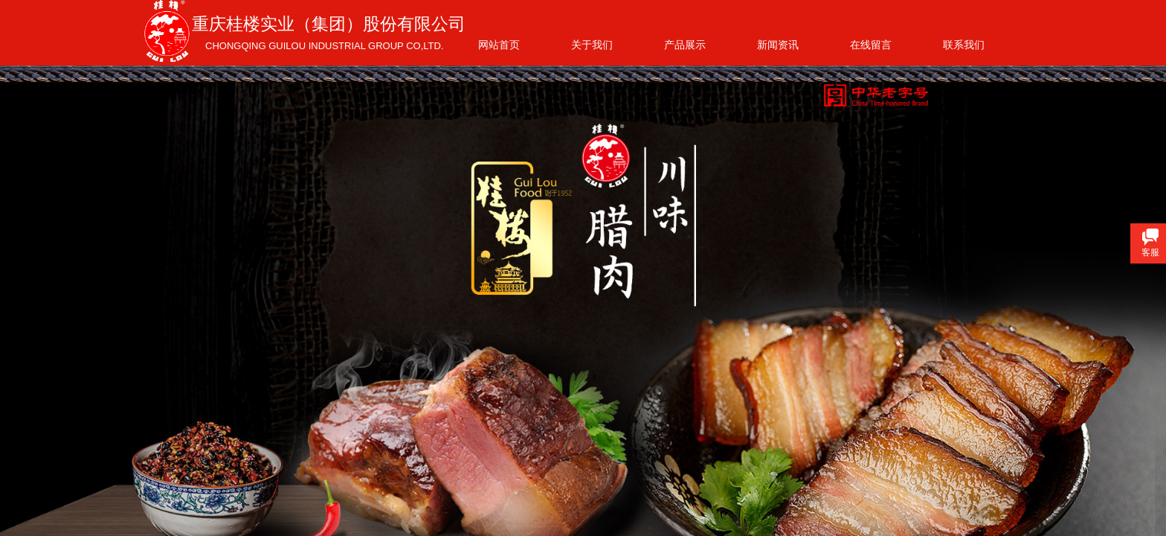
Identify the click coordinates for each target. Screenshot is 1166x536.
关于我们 (592, 45)
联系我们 (964, 45)
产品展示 (685, 45)
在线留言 (871, 45)
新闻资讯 (778, 45)
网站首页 (499, 45)
